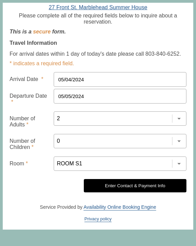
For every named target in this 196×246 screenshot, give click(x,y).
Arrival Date (24, 76)
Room (18, 138)
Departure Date (28, 91)
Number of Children (32, 123)
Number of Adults (30, 107)
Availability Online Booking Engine (119, 180)
